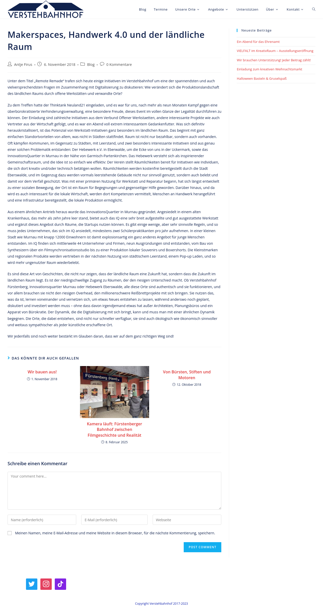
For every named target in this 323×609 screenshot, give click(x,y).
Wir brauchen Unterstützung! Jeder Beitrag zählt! (274, 60)
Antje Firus (23, 64)
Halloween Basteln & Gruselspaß (261, 78)
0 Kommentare (119, 64)
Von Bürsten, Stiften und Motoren (187, 374)
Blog (91, 64)
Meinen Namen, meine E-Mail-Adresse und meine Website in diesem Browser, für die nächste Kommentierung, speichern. (115, 533)
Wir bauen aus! (42, 372)
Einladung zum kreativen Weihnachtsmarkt (269, 69)
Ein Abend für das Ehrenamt (258, 41)
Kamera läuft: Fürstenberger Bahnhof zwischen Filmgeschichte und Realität (114, 429)
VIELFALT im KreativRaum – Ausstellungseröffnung (275, 50)
